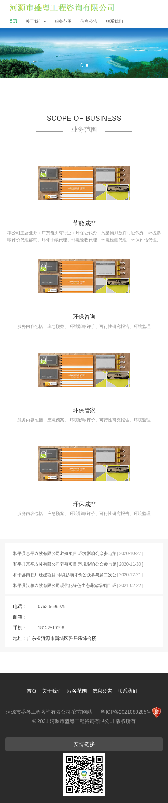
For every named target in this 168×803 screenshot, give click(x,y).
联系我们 (114, 21)
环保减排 (84, 504)
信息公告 (88, 21)
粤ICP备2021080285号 (126, 712)
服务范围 (63, 21)
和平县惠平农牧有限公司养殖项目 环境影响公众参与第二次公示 (64, 566)
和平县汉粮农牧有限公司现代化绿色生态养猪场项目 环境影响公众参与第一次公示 (64, 587)
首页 (13, 21)
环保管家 (84, 410)
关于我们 (36, 21)
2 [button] (87, 65)
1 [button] (81, 65)
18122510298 (51, 627)
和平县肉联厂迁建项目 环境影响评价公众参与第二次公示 (64, 576)
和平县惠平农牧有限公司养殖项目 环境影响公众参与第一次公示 (64, 555)
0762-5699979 (51, 606)
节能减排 (84, 223)
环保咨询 (84, 317)
